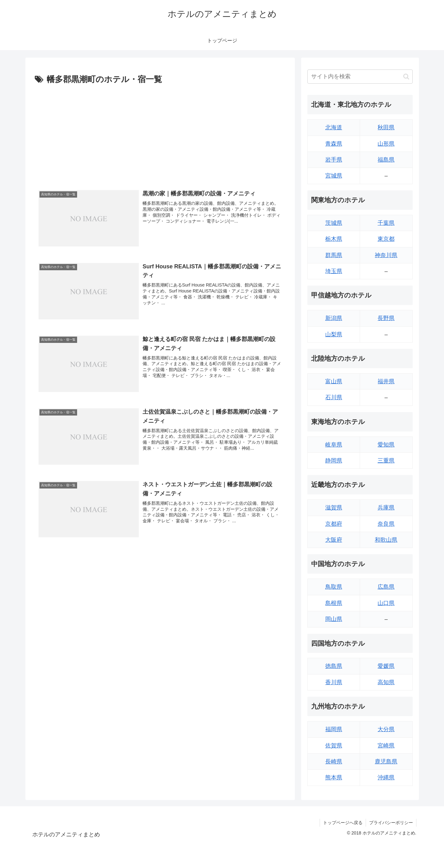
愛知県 (386, 445)
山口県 (386, 603)
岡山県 (333, 619)
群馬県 (333, 255)
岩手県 (333, 160)
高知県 (386, 682)
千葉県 (386, 223)
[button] (406, 76)
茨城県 (333, 223)
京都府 (333, 524)
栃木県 (333, 239)
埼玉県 (333, 271)
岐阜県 (333, 445)
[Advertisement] (160, 134)
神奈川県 (386, 255)
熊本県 (333, 777)
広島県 (386, 587)
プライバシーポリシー (391, 822)
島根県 (333, 603)
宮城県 (333, 176)
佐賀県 (333, 745)
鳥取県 (333, 587)
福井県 (386, 381)
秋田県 (386, 127)
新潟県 (333, 318)
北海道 (333, 127)
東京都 (386, 239)
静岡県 (333, 460)
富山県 (333, 381)
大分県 (386, 729)
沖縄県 (386, 777)
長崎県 (333, 761)
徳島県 (333, 666)
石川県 (333, 397)
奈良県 (386, 524)
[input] (360, 77)
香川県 (333, 682)
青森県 (333, 144)
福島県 (386, 160)
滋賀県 (333, 507)
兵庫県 (386, 507)
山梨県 (333, 334)
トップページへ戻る (343, 822)
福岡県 (333, 729)
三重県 (386, 460)
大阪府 (333, 540)
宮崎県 (386, 745)
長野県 (386, 318)
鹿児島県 (386, 761)
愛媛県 (386, 666)
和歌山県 (386, 540)
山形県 (386, 144)
